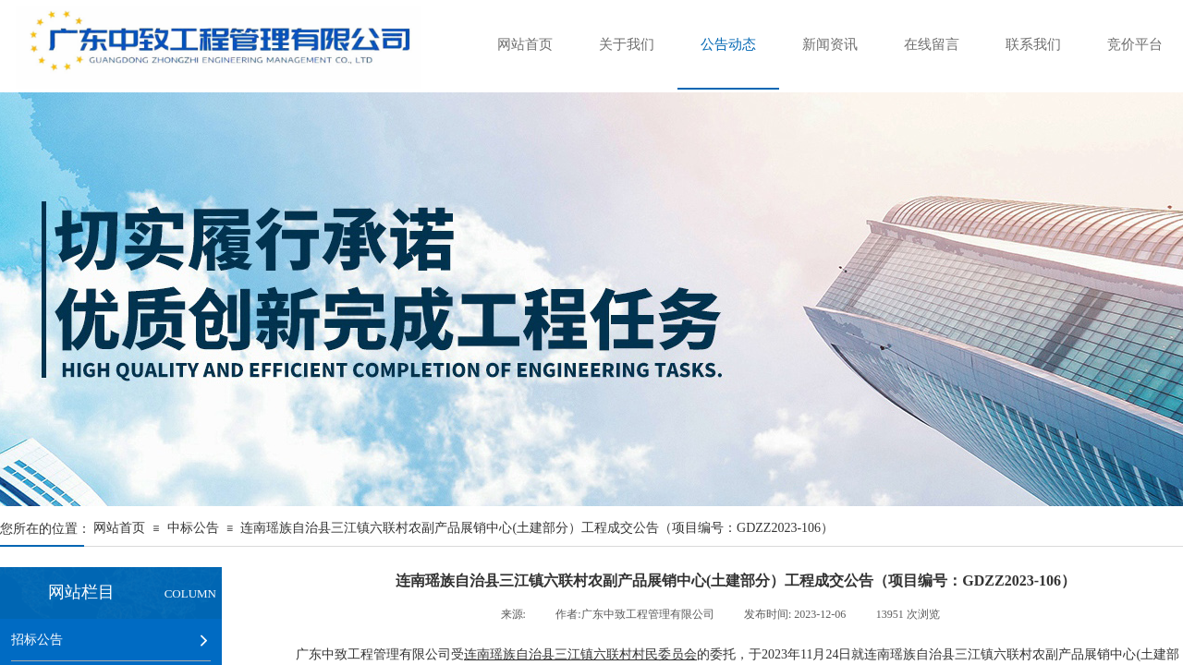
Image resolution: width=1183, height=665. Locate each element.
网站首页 (525, 44)
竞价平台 (1135, 44)
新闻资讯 (830, 44)
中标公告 (193, 528)
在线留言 (931, 44)
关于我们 (626, 44)
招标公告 (37, 639)
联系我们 (1033, 44)
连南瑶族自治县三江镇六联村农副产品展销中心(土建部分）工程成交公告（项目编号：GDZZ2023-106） (537, 528)
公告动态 (728, 44)
